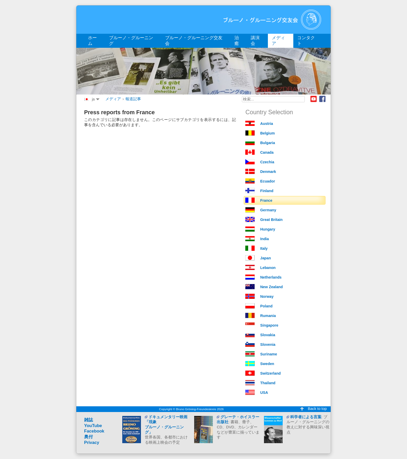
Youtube (313, 99)
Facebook (322, 99)
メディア (113, 99)
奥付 (88, 436)
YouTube (93, 425)
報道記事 (133, 99)
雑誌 (88, 419)
